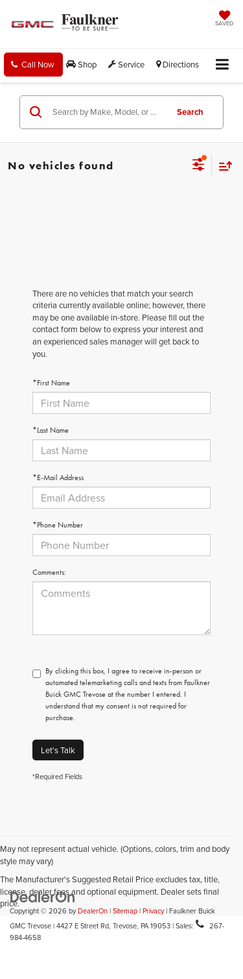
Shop (81, 64)
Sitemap (125, 911)
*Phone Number (57, 524)
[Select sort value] (222, 165)
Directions (177, 64)
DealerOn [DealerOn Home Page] (93, 911)
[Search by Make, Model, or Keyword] (107, 112)
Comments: (49, 572)
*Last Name (50, 430)
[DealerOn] (43, 896)
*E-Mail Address (58, 477)
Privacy (153, 911)
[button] (33, 65)
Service (126, 64)
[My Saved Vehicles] (224, 19)
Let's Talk (58, 750)
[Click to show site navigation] (222, 65)
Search (190, 112)
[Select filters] (199, 166)
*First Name (51, 382)
